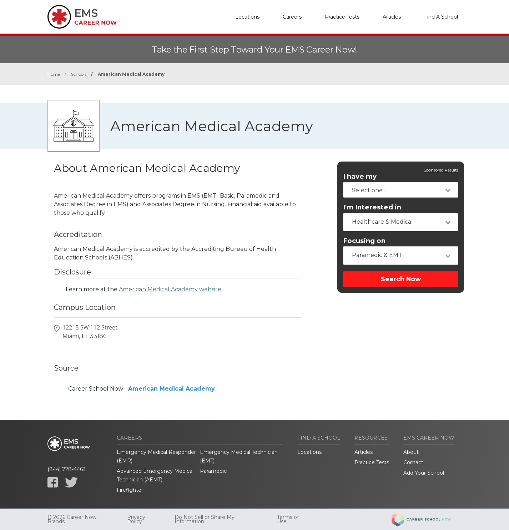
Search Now (401, 279)
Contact (413, 462)
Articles (392, 17)
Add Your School (423, 473)
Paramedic (213, 471)
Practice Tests (342, 17)
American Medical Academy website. (170, 289)
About (411, 452)
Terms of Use (288, 519)
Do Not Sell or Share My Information (205, 519)
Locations (247, 17)
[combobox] (400, 189)
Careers (292, 17)
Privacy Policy (136, 519)
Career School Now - (141, 388)
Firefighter (130, 490)
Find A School (441, 17)
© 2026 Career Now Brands (71, 519)
